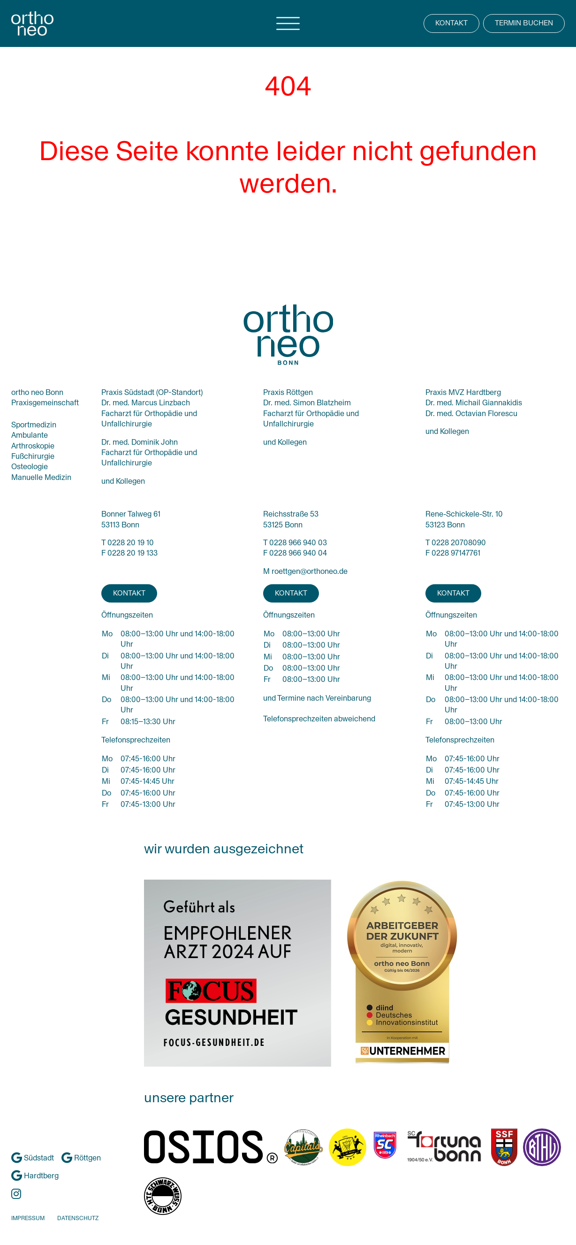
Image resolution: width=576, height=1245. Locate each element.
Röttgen (81, 1157)
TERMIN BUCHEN (524, 23)
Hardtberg (35, 1175)
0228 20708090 (459, 542)
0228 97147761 (456, 553)
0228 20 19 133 (132, 553)
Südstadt (32, 1157)
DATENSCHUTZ (78, 1218)
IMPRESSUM (28, 1218)
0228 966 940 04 (298, 553)
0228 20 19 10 (130, 542)
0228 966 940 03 (298, 542)
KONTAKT (451, 23)
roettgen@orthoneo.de (310, 571)
